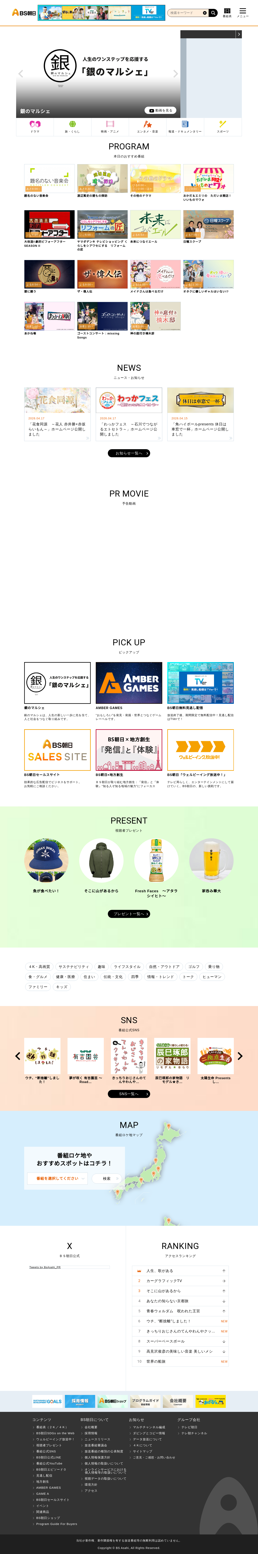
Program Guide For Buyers (56, 1524)
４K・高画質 (39, 967)
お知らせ (136, 1420)
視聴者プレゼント (49, 1445)
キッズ (62, 987)
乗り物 (214, 967)
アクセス (91, 1490)
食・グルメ (38, 977)
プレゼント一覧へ (129, 914)
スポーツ (223, 131)
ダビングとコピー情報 (149, 1433)
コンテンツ (41, 1420)
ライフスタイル (127, 967)
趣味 (101, 967)
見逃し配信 (44, 1475)
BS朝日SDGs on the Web (55, 1433)
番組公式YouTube (49, 1463)
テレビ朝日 (189, 1427)
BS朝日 (24, 13)
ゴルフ (194, 967)
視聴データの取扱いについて (106, 1478)
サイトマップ (142, 1451)
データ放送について (147, 1439)
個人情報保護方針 (97, 1457)
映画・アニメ (110, 131)
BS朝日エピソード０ (51, 1469)
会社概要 (91, 1427)
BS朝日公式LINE (48, 1457)
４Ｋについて (142, 1445)
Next (175, 74)
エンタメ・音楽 (147, 131)
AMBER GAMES (48, 1487)
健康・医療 (65, 977)
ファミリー (38, 987)
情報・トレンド (160, 977)
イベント (42, 1505)
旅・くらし (72, 131)
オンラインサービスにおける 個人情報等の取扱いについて (104, 1471)
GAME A (42, 1493)
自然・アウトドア (164, 967)
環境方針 (91, 1484)
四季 (135, 977)
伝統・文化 (113, 977)
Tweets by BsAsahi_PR (45, 1267)
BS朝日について (95, 1420)
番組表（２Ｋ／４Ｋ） (52, 1427)
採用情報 (91, 1433)
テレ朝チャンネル (194, 1433)
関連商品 (42, 1511)
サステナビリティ (74, 967)
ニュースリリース (97, 1439)
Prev (20, 74)
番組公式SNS (46, 1451)
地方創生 (42, 1481)
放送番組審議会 (96, 1445)
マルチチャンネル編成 (149, 1427)
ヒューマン (212, 977)
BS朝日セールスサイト (53, 1499)
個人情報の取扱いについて (104, 1463)
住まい (89, 977)
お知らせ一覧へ (129, 453)
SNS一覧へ (129, 1094)
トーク (188, 977)
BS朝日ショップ (48, 1518)
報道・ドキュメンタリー (185, 131)
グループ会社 (188, 1420)
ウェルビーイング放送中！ (55, 1439)
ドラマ (35, 131)
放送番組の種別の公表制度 (104, 1451)
